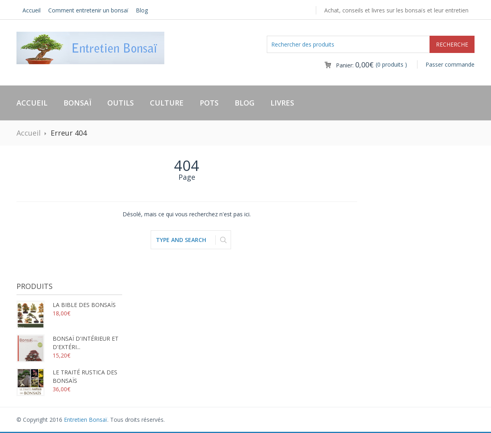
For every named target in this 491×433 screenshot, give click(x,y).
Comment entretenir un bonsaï (88, 10)
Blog (142, 10)
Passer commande (450, 64)
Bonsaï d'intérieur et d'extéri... (67, 342)
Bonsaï (77, 103)
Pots (209, 103)
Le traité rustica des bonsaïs (66, 376)
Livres (282, 103)
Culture (167, 103)
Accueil (32, 10)
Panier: (355, 65)
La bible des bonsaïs (66, 305)
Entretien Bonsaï (85, 419)
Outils (120, 103)
